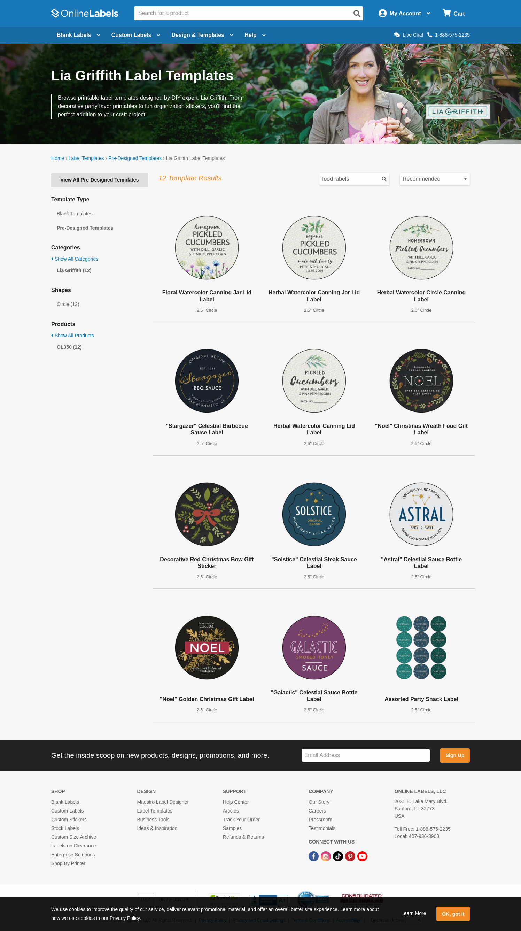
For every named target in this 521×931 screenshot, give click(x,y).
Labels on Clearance (73, 845)
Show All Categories (74, 259)
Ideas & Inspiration (157, 828)
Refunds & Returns (243, 837)
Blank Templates (74, 213)
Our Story (319, 802)
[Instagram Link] (326, 856)
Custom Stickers (69, 819)
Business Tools (153, 819)
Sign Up (454, 755)
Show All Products (72, 335)
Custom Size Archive (73, 837)
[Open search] (357, 13)
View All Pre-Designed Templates (99, 180)
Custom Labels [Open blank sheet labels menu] (136, 35)
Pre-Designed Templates (135, 158)
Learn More (413, 913)
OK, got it (453, 914)
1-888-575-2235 (448, 35)
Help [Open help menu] (255, 35)
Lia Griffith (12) (74, 270)
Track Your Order (241, 819)
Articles (231, 811)
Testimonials (322, 828)
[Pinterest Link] (351, 856)
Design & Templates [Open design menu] (202, 35)
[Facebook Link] (314, 856)
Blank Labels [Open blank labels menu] (78, 35)
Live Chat (408, 34)
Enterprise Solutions (73, 854)
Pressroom (320, 819)
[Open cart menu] (453, 13)
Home (57, 158)
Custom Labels (67, 811)
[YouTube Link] (362, 856)
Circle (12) (68, 304)
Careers (317, 811)
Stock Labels (65, 828)
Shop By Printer (68, 863)
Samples (232, 828)
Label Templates (86, 158)
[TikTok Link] (338, 856)
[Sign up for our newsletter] (366, 755)
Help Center (236, 802)
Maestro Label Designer (163, 802)
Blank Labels (65, 802)
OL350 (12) (69, 347)
